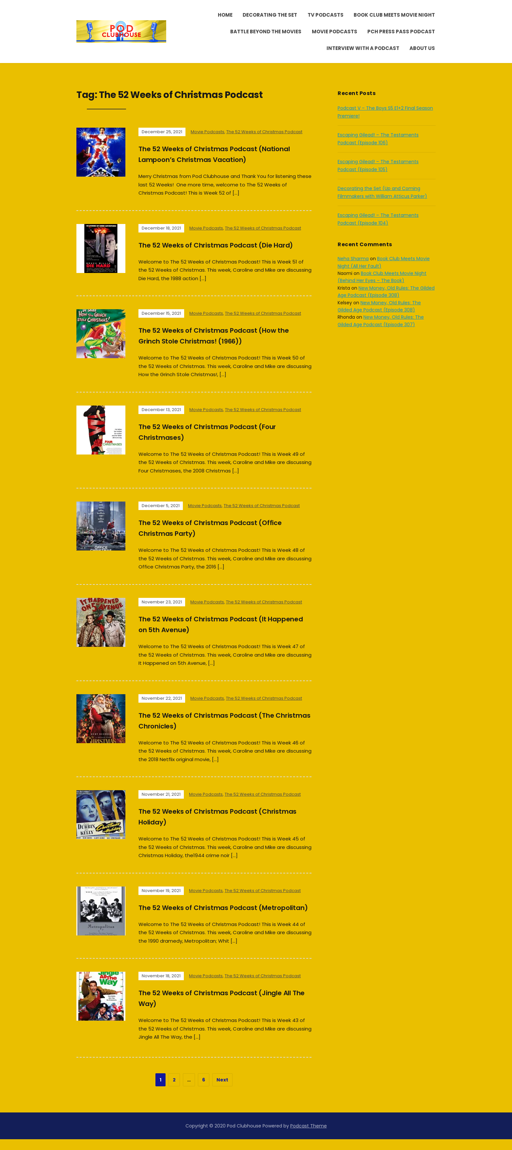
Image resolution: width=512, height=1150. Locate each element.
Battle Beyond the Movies (265, 31)
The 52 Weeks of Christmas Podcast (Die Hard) (224, 245)
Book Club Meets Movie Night (394, 14)
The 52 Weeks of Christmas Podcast (264, 132)
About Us (422, 48)
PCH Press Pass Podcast (401, 31)
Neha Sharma (353, 258)
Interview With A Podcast (363, 48)
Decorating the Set (270, 14)
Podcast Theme (308, 1136)
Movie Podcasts (334, 31)
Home (225, 14)
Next (222, 1090)
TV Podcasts (326, 14)
